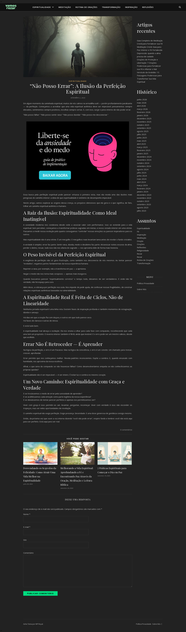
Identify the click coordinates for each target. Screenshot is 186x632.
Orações (141, 244)
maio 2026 (141, 102)
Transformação (111, 7)
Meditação (65, 7)
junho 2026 (142, 99)
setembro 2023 (144, 204)
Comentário (28, 553)
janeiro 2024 (142, 191)
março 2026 (142, 109)
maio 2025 (141, 141)
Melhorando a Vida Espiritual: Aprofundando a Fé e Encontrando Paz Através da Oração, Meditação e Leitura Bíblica (77, 476)
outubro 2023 (143, 201)
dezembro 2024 (144, 156)
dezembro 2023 (144, 195)
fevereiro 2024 (143, 188)
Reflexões (147, 7)
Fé (138, 231)
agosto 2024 (142, 169)
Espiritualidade (42, 7)
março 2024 (142, 185)
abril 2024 (141, 182)
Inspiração (131, 7)
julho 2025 (141, 134)
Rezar (139, 253)
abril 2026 (141, 106)
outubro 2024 (143, 163)
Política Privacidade (145, 283)
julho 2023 (141, 210)
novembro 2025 (144, 121)
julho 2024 (141, 172)
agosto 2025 (142, 131)
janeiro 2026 (142, 115)
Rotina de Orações (86, 7)
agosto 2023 (142, 207)
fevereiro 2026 (143, 112)
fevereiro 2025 (143, 150)
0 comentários (126, 429)
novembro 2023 (144, 198)
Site (25, 540)
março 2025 (142, 147)
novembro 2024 (144, 160)
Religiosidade (143, 250)
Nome (26, 514)
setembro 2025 (144, 128)
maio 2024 (141, 179)
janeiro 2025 (142, 153)
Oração (140, 241)
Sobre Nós (141, 289)
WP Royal (39, 624)
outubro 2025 (143, 125)
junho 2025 (142, 137)
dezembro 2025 (144, 118)
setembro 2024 (144, 166)
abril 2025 (141, 144)
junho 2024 (142, 175)
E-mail (26, 527)
